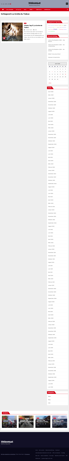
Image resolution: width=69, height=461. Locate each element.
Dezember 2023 (52, 173)
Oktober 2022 (51, 219)
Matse (35, 29)
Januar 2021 (51, 285)
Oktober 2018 (51, 373)
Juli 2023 (50, 190)
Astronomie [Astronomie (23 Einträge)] (50, 27)
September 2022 (52, 223)
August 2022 (51, 226)
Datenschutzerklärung (49, 450)
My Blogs (18, 9)
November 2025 (52, 104)
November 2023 (52, 177)
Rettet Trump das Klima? (54, 54)
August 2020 (51, 301)
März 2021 (50, 278)
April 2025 (50, 124)
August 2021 (51, 262)
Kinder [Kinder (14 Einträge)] (49, 31)
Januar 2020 (51, 324)
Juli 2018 (50, 383)
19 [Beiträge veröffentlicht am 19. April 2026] (65, 74)
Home (36, 450)
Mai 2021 (50, 272)
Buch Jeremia (41, 450)
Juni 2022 (50, 232)
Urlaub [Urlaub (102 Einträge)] (55, 29)
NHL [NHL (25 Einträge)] (58, 29)
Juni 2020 (50, 308)
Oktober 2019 (51, 334)
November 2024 (52, 137)
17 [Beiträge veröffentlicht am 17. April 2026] (60, 74)
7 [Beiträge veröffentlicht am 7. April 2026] (52, 71)
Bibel (31, 9)
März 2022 (50, 242)
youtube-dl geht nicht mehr (46, 458)
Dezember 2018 (52, 367)
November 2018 (52, 370)
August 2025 (51, 111)
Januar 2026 (51, 98)
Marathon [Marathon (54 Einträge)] (52, 31)
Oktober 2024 (51, 140)
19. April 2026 (7, 423)
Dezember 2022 (52, 213)
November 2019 (52, 331)
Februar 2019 (51, 360)
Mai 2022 (50, 236)
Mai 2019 (50, 351)
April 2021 (50, 275)
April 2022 (50, 239)
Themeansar (27, 454)
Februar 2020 (51, 321)
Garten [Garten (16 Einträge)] (52, 29)
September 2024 (52, 144)
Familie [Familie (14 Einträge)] (56, 27)
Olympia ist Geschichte (54, 57)
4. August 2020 (28, 29)
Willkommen (9, 9)
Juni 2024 (50, 154)
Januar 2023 (51, 209)
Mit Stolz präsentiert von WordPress (8, 454)
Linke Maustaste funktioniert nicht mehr (43, 452)
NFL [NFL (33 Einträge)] (62, 25)
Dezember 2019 (52, 328)
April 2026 (50, 91)
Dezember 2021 (52, 252)
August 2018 (51, 380)
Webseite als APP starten (60, 455)
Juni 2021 (50, 268)
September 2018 (52, 377)
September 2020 (52, 298)
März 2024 (50, 163)
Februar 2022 (51, 246)
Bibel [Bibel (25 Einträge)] (53, 27)
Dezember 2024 (52, 134)
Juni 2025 (50, 118)
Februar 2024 (51, 167)
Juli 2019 (50, 344)
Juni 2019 (50, 347)
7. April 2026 (58, 423)
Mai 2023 (50, 196)
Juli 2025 (50, 114)
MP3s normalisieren (56, 452)
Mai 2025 (50, 121)
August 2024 (51, 147)
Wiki (25, 9)
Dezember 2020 (52, 288)
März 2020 (50, 318)
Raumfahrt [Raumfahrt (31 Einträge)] (64, 27)
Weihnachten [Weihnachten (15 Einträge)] (56, 25)
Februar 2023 (51, 206)
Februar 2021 (51, 282)
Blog (25, 23)
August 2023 (51, 186)
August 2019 (51, 341)
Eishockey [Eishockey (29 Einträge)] (61, 29)
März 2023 (50, 203)
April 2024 (50, 160)
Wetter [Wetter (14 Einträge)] (58, 27)
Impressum (47, 9)
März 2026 (50, 95)
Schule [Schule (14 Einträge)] (49, 25)
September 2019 (52, 337)
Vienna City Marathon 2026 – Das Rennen (9, 421)
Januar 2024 (51, 170)
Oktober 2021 (51, 259)
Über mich (39, 9)
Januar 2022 (51, 249)
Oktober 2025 (51, 108)
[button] (67, 9)
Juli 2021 (50, 265)
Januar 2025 (51, 131)
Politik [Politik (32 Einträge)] (60, 27)
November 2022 (52, 216)
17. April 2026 (41, 423)
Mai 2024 (50, 157)
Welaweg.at (34, 3)
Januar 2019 (51, 364)
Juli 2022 (50, 229)
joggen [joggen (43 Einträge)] (65, 25)
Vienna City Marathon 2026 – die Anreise (43, 421)
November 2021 (52, 255)
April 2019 (50, 354)
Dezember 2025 (52, 101)
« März (49, 83)
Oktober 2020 (51, 295)
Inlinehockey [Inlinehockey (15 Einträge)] (52, 25)
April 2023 (50, 200)
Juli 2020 (50, 305)
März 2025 (50, 127)
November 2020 (52, 291)
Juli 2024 (50, 150)
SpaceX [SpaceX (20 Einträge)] (49, 29)
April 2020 (50, 314)
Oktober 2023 (51, 180)
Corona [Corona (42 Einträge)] (64, 29)
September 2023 (52, 183)
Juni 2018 (50, 387)
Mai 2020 (50, 311)
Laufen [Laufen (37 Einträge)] (60, 25)
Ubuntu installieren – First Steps (47, 455)
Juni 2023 (50, 193)
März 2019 (50, 357)
